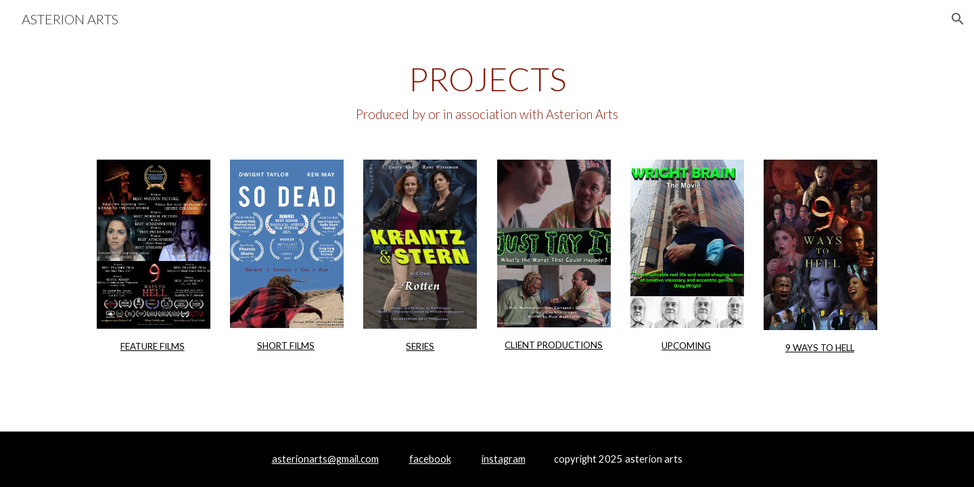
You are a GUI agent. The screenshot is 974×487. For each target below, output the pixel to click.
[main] (487, 90)
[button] (958, 19)
